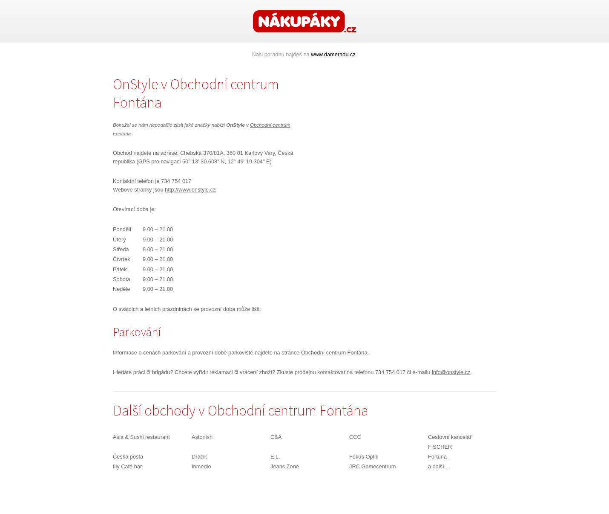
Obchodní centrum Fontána (334, 352)
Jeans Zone (284, 466)
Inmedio (201, 466)
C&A (276, 437)
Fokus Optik (363, 456)
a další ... (439, 466)
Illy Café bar (127, 466)
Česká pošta (128, 456)
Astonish (202, 437)
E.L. (275, 456)
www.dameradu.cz (333, 54)
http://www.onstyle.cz (190, 189)
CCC (355, 437)
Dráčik (199, 456)
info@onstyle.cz (451, 372)
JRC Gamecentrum (372, 466)
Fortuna (437, 456)
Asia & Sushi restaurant (141, 437)
